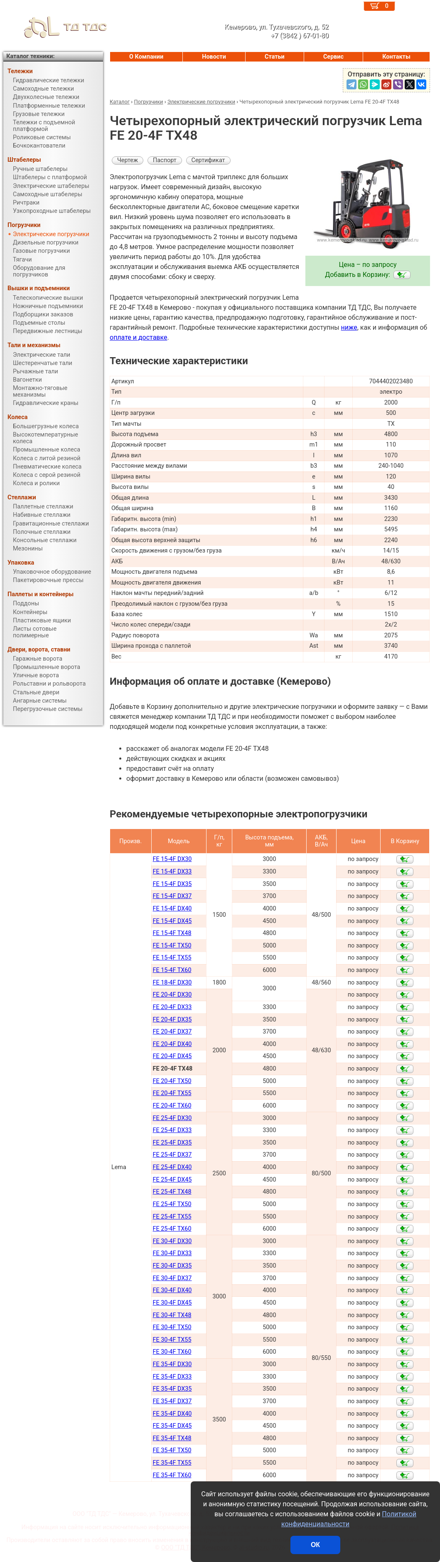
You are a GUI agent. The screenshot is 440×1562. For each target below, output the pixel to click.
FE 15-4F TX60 (172, 970)
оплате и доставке (138, 337)
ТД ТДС (55, 27)
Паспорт (165, 160)
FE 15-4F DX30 (172, 859)
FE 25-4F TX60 (172, 1228)
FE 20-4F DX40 (172, 1044)
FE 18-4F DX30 (172, 982)
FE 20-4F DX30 (172, 994)
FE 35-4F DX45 (172, 1425)
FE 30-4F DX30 (172, 1241)
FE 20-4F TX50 (172, 1081)
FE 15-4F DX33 (172, 871)
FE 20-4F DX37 (172, 1031)
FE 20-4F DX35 (172, 1019)
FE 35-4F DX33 (172, 1376)
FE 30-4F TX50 (172, 1327)
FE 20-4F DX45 (172, 1056)
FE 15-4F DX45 (172, 921)
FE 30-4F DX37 (172, 1278)
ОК (315, 1544)
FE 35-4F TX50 (172, 1450)
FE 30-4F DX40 (172, 1290)
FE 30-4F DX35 (172, 1265)
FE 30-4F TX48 (172, 1315)
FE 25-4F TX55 (172, 1216)
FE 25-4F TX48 (172, 1191)
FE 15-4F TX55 (172, 957)
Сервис (333, 56)
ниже (349, 327)
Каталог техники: (30, 56)
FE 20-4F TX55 (172, 1093)
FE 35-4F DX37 (172, 1401)
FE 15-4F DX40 (172, 908)
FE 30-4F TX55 (172, 1339)
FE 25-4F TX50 (172, 1204)
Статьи (275, 56)
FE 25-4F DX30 (172, 1118)
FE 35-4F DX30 (172, 1364)
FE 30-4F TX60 (172, 1351)
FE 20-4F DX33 (172, 1007)
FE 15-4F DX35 (172, 884)
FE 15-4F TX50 (172, 945)
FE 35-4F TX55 (172, 1462)
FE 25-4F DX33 (172, 1130)
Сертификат (208, 160)
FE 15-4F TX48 (172, 933)
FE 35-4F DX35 (172, 1388)
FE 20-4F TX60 (172, 1105)
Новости (214, 56)
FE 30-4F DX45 (172, 1302)
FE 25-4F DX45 (172, 1179)
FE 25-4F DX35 (172, 1142)
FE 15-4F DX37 (172, 896)
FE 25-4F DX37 (172, 1154)
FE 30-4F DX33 (172, 1253)
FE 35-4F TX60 (172, 1475)
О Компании (146, 56)
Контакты (396, 56)
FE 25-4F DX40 (172, 1167)
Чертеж (127, 160)
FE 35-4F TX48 (172, 1438)
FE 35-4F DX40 (172, 1413)
